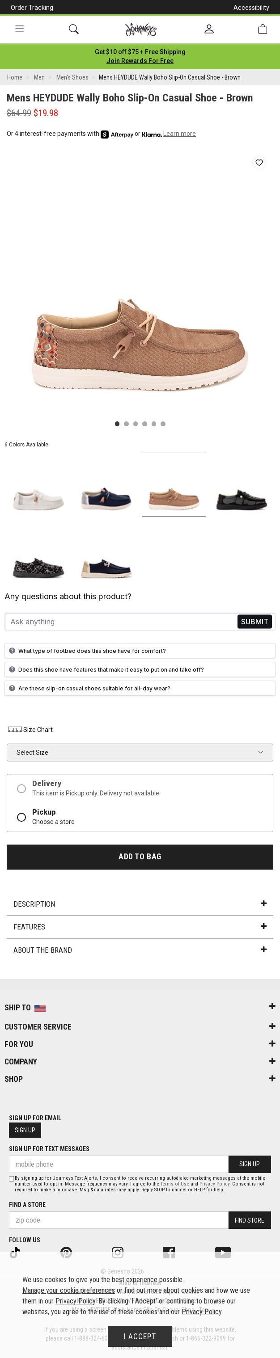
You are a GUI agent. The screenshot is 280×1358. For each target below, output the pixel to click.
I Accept (140, 1336)
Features (139, 927)
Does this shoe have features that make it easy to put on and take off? (105, 669)
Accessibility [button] (251, 7)
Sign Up (25, 1130)
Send (255, 622)
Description (139, 904)
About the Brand (139, 950)
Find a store (27, 1204)
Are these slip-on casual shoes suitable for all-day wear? (88, 688)
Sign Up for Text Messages (49, 1148)
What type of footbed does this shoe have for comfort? (86, 650)
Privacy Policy (214, 1184)
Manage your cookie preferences (68, 1290)
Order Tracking (32, 7)
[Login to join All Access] (140, 51)
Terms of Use (175, 1184)
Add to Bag (140, 856)
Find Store (249, 1220)
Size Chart (30, 729)
